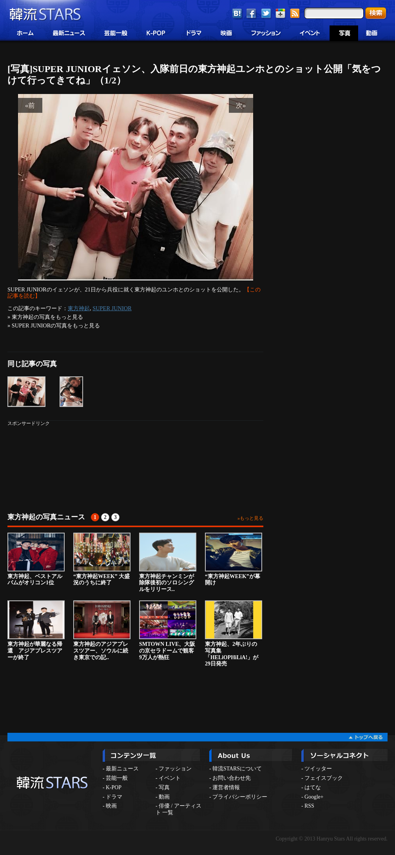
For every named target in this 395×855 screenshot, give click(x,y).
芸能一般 (117, 778)
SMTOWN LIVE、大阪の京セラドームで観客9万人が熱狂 (167, 630)
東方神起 (79, 308)
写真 (164, 787)
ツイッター (318, 769)
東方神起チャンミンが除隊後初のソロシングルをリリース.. (167, 563)
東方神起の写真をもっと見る (47, 317)
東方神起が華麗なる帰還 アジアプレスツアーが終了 (36, 630)
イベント (170, 778)
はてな (312, 787)
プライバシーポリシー (239, 797)
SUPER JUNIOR (112, 308)
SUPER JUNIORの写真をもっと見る (56, 325)
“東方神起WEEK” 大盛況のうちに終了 (101, 559)
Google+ (313, 797)
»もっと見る (250, 518)
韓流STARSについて (237, 769)
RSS (309, 806)
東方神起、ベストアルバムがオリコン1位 (36, 559)
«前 (30, 105)
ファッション (175, 769)
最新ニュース (122, 769)
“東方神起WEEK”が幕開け (233, 559)
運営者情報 (226, 787)
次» (241, 105)
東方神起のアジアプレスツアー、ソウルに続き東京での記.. (101, 630)
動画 (164, 797)
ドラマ (114, 797)
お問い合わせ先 (231, 778)
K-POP (113, 787)
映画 (111, 806)
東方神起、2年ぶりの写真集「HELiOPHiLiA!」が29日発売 (233, 633)
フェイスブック (323, 778)
